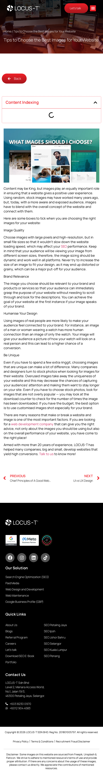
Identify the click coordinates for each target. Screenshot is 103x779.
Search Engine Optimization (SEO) (27, 577)
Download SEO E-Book (19, 656)
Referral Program (16, 637)
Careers (10, 644)
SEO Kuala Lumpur (55, 650)
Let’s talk (11, 650)
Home (7, 31)
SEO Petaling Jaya (55, 625)
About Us (11, 625)
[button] (93, 8)
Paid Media (12, 583)
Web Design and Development (24, 589)
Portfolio (10, 662)
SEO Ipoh (49, 631)
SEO (64, 246)
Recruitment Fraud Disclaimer (73, 741)
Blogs (9, 631)
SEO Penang (52, 656)
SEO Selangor (52, 644)
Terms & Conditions (42, 741)
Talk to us (46, 454)
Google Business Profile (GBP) (24, 602)
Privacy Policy (20, 741)
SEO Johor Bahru (54, 637)
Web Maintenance (17, 595)
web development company (32, 424)
